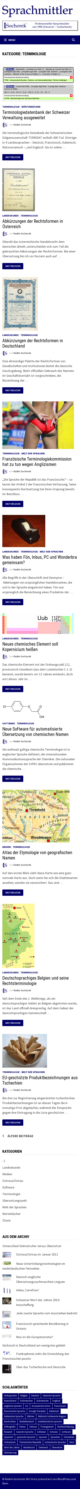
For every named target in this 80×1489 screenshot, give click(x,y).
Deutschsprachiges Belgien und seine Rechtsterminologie (35, 981)
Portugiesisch (47, 1426)
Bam (5, 1483)
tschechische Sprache (55, 1442)
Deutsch (35, 1395)
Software (8, 723)
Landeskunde (10, 215)
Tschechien (69, 1437)
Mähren (30, 1416)
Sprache (43, 1437)
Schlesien (41, 1431)
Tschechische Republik (30, 1442)
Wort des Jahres (12, 1447)
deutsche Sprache (51, 1395)
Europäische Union (41, 1405)
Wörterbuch (29, 1447)
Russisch (8, 1431)
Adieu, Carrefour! (27, 1290)
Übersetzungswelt (14, 1200)
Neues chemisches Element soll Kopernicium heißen (30, 647)
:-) (3, 1161)
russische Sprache (24, 1431)
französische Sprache (14, 1411)
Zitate (6, 1220)
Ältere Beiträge (20, 1136)
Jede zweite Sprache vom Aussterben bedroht (46, 1313)
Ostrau (22, 1426)
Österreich (43, 1447)
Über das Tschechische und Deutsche (41, 1367)
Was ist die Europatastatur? (34, 1337)
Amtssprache (10, 1395)
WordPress (64, 1479)
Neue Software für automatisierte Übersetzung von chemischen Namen (35, 731)
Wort (71, 1442)
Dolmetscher (43, 1400)
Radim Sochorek (22, 124)
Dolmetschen (26, 1400)
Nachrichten (10, 1421)
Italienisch (54, 1411)
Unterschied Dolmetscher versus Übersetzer (31, 1246)
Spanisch (8, 1437)
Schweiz (54, 1431)
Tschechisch (10, 1442)
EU (26, 1405)
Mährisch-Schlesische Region (52, 1416)
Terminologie (11, 106)
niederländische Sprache (50, 1421)
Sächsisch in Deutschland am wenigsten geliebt (33, 1345)
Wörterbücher (30, 106)
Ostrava (33, 1426)
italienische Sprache (13, 1416)
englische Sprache (13, 1405)
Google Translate (37, 1411)
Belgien (24, 1395)
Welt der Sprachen (33, 453)
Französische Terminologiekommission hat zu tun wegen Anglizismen (37, 461)
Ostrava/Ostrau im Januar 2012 (37, 1254)
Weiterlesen (14, 157)
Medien (6, 847)
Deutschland (10, 1400)
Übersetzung (10, 1452)
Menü (9, 40)
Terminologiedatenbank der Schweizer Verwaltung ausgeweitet (36, 115)
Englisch (56, 1400)
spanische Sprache (26, 1437)
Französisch (60, 1405)
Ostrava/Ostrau (12, 1181)
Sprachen (55, 1437)
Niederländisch (27, 1421)
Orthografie (9, 1426)
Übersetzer (57, 1447)
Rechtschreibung (65, 1426)
